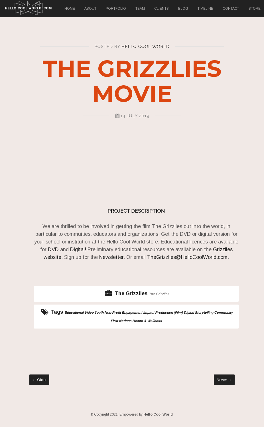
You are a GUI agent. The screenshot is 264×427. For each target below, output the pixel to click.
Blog (183, 9)
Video (89, 313)
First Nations (121, 321)
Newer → (224, 380)
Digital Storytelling (198, 313)
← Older (39, 380)
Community (223, 313)
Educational (74, 313)
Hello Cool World (145, 46)
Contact (231, 9)
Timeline (205, 9)
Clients (161, 9)
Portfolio (116, 9)
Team (140, 9)
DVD (52, 249)
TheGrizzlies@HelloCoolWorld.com (187, 257)
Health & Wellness (147, 321)
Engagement (132, 313)
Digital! (78, 249)
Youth (98, 313)
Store (255, 9)
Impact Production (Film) (163, 313)
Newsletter (111, 257)
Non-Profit (112, 313)
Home (69, 9)
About (90, 9)
